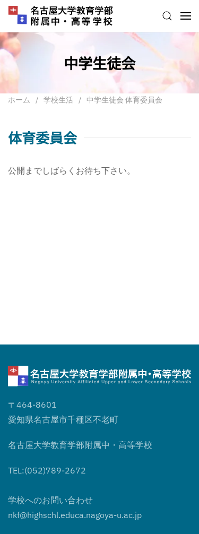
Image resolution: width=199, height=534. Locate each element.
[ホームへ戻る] (61, 16)
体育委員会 (42, 137)
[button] (167, 16)
